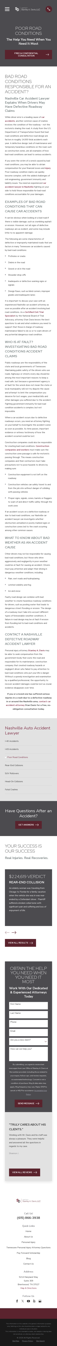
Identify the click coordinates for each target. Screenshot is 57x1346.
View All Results (20, 943)
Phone (13, 1022)
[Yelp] (34, 1301)
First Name (15, 1004)
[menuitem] (28, 741)
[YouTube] (28, 1301)
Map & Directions (28, 1288)
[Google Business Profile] (40, 1301)
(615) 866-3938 (28, 1218)
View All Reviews (24, 1172)
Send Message (28, 1103)
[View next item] (14, 932)
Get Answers (28, 825)
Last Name (15, 1013)
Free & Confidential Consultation (31, 54)
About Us (28, 1236)
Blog (28, 1258)
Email (12, 1031)
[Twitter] (22, 1301)
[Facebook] (17, 1301)
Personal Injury (28, 1242)
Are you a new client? (20, 1040)
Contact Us (28, 1263)
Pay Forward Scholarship (28, 1253)
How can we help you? (21, 1049)
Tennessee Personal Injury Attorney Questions (28, 1247)
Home (28, 1231)
